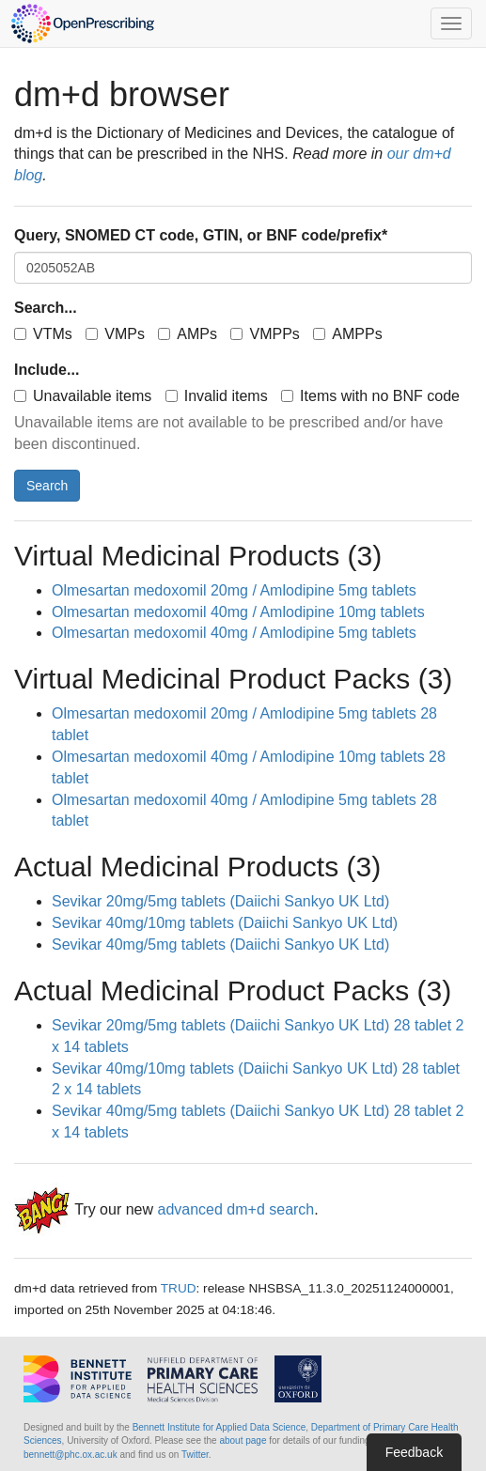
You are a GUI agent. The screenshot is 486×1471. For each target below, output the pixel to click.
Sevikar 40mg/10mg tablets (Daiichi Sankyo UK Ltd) (225, 923)
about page (242, 1440)
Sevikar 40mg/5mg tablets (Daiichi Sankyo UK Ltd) (220, 944)
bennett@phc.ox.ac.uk (71, 1454)
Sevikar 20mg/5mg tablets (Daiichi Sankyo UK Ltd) (220, 901)
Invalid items (216, 396)
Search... (45, 308)
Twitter (195, 1454)
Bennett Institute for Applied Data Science (219, 1427)
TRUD (178, 1288)
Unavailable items (82, 396)
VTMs (43, 334)
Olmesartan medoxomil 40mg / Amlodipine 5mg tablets (234, 633)
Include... (46, 370)
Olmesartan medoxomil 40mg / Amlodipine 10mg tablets (238, 612)
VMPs (115, 334)
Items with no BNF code (370, 396)
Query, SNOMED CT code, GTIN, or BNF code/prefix (200, 235)
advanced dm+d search (235, 1209)
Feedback (414, 1452)
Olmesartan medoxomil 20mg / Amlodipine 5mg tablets (234, 590)
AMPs (187, 334)
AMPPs (347, 334)
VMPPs (264, 334)
